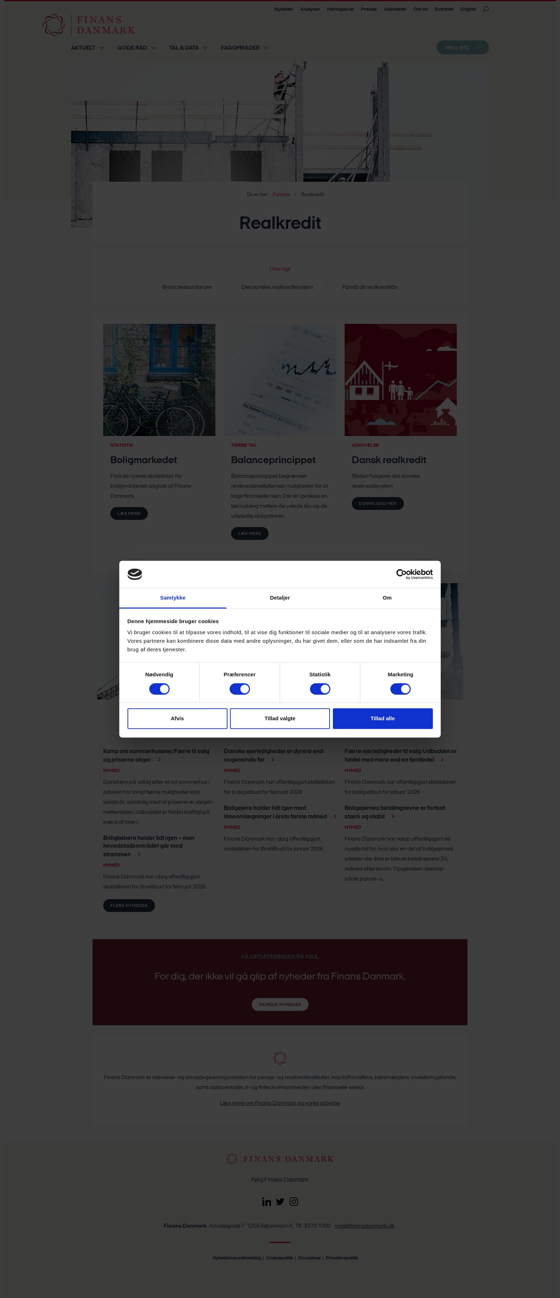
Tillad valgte (280, 719)
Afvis (177, 719)
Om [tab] (386, 598)
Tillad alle (382, 719)
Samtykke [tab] (173, 598)
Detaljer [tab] (280, 598)
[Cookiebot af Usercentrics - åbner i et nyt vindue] (401, 574)
